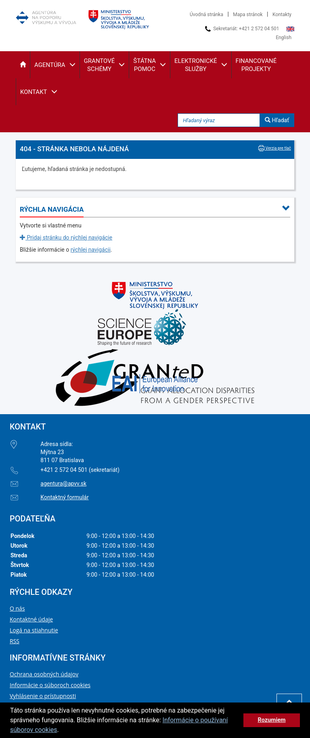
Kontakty (281, 14)
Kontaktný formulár (64, 497)
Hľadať (277, 120)
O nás (17, 608)
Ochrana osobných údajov (44, 674)
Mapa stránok (247, 14)
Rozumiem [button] (271, 720)
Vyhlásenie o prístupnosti (43, 696)
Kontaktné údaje (31, 619)
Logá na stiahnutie (34, 630)
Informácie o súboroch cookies (50, 685)
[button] (23, 64)
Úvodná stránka (206, 14)
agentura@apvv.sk (63, 483)
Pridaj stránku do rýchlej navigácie (66, 237)
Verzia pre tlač (274, 148)
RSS (14, 641)
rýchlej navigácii (91, 249)
